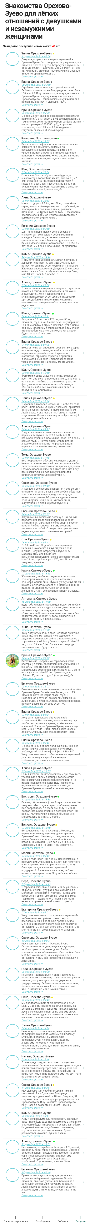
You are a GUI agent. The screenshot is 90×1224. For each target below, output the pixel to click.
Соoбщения (43, 1219)
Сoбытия (63, 1219)
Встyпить (81, 1219)
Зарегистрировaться (16, 1219)
